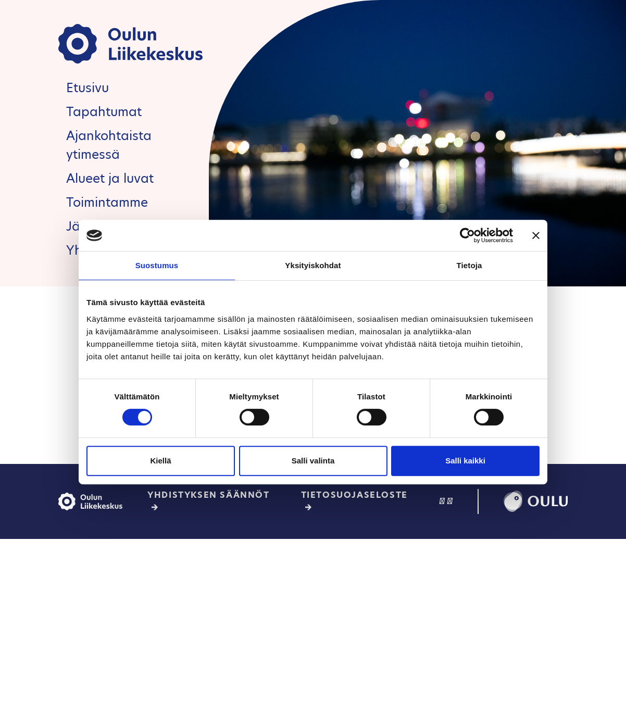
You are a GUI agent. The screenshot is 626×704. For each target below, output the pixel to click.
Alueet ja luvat (110, 178)
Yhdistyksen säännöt (208, 495)
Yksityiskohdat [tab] (313, 265)
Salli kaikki (465, 460)
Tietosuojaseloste (354, 495)
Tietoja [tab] (469, 265)
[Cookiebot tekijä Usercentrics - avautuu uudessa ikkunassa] (467, 235)
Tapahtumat (104, 111)
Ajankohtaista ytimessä (109, 145)
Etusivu (87, 87)
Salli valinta (313, 460)
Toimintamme (107, 202)
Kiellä (160, 460)
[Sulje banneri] (536, 235)
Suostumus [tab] (157, 265)
